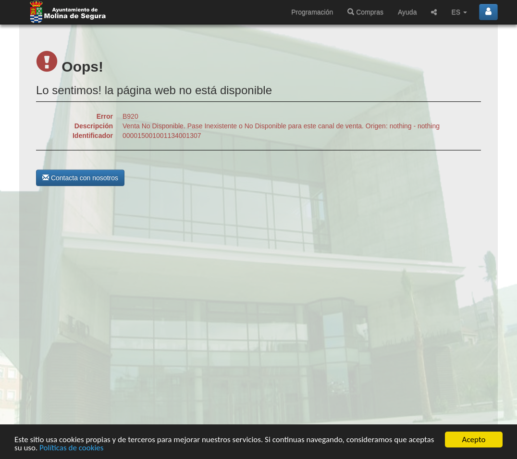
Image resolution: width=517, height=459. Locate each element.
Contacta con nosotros (80, 178)
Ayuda (407, 12)
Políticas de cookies (71, 448)
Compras (365, 12)
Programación (312, 12)
